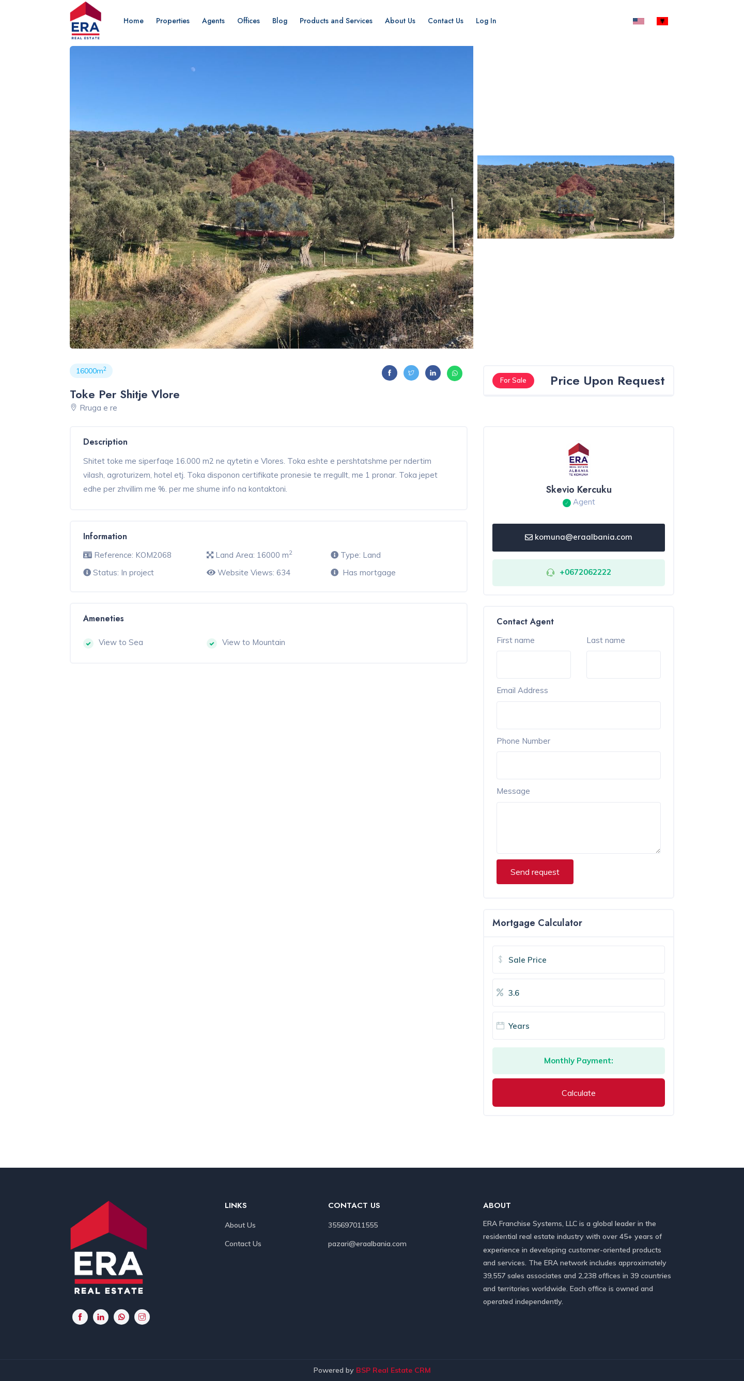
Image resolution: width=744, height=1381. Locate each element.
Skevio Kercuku (579, 489)
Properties (173, 20)
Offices (248, 20)
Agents (213, 20)
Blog (279, 20)
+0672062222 (585, 572)
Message (513, 791)
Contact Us (445, 20)
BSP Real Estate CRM (393, 1370)
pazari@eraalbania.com (367, 1243)
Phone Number (523, 741)
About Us (400, 20)
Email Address (522, 690)
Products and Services (336, 20)
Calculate (579, 1093)
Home (133, 20)
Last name (605, 640)
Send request (535, 872)
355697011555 (353, 1225)
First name (516, 640)
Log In (486, 20)
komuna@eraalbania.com (578, 537)
